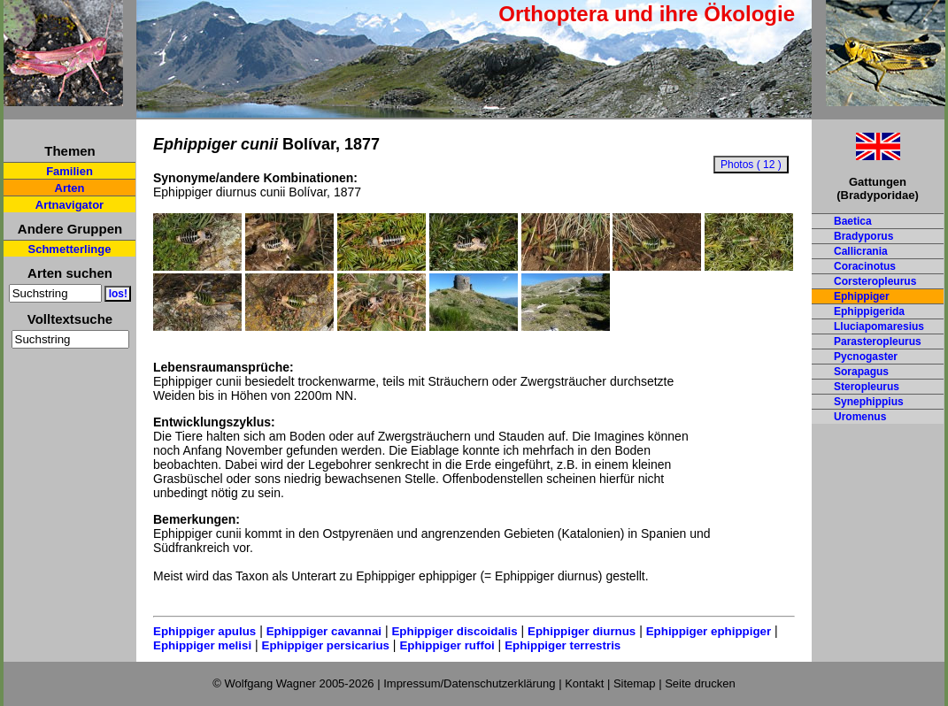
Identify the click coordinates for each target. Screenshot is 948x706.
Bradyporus (863, 236)
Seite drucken (700, 683)
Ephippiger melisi (202, 645)
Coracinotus (865, 266)
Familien (69, 171)
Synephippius (869, 401)
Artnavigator (69, 204)
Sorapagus (861, 371)
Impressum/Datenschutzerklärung (469, 683)
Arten (70, 188)
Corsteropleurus (875, 281)
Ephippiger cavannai (324, 631)
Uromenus (860, 417)
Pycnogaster (866, 356)
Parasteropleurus (877, 341)
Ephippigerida (869, 311)
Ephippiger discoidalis (454, 631)
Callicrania (861, 251)
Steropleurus (866, 386)
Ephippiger (862, 296)
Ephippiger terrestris (562, 645)
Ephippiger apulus (204, 631)
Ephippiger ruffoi (446, 645)
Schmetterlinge (70, 249)
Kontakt (584, 683)
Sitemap (634, 683)
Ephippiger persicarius (325, 645)
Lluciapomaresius (879, 326)
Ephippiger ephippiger (708, 631)
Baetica (853, 221)
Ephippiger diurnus (582, 631)
